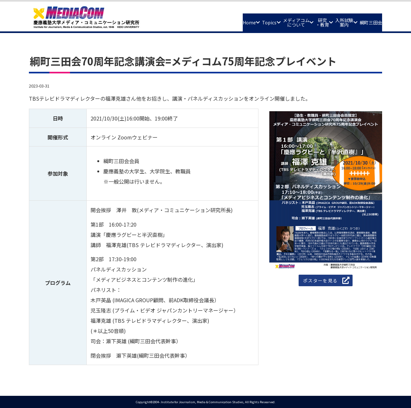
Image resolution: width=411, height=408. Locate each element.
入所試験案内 (328, 20)
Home (191, 20)
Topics (221, 20)
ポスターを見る (320, 281)
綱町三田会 (366, 20)
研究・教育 (296, 20)
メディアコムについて (259, 20)
